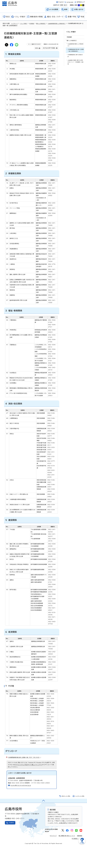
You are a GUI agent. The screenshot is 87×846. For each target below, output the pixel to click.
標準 (61, 5)
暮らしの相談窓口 (45, 23)
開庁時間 (53, 809)
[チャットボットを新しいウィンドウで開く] (82, 844)
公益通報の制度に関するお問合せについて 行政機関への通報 (75, 60)
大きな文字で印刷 (49, 48)
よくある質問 (53, 9)
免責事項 (79, 835)
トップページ (15, 23)
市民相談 (34, 23)
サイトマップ (51, 835)
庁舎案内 (11, 822)
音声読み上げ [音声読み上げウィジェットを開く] (81, 2)
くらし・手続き (25, 23)
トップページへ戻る (78, 796)
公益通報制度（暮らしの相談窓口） (62, 23)
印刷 (36, 48)
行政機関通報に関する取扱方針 (75, 54)
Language (69, 2)
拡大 (65, 5)
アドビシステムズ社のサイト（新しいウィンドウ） (29, 764)
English (61, 2)
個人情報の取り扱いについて (66, 835)
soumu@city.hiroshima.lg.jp (22, 785)
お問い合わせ (78, 9)
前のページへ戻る (62, 796)
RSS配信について (76, 838)
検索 (65, 9)
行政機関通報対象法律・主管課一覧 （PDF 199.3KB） (26, 757)
